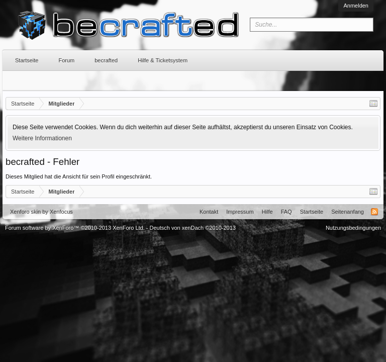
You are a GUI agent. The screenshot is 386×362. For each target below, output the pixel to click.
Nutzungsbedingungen (353, 228)
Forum (66, 60)
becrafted (106, 60)
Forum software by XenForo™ (75, 228)
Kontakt (209, 212)
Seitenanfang (347, 212)
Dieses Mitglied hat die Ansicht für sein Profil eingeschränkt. (79, 176)
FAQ (286, 212)
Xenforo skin (25, 212)
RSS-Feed (374, 212)
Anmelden (355, 6)
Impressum (239, 212)
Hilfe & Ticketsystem (162, 60)
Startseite (26, 60)
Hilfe (267, 212)
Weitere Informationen (42, 138)
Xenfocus (61, 212)
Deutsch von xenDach (193, 228)
